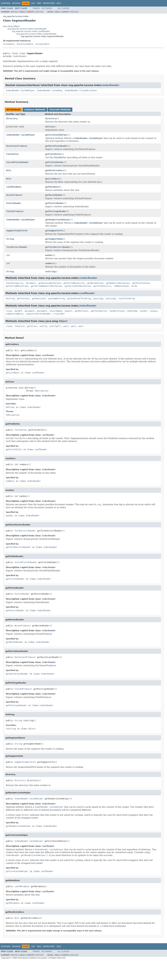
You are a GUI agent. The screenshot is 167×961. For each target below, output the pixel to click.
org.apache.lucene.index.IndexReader (27, 29)
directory (51, 118)
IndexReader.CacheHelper (20, 90)
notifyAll (55, 326)
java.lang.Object (11, 26)
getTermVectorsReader (57, 247)
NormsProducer (14, 195)
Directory (12, 118)
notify (43, 326)
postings (98, 298)
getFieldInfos (53, 154)
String (10, 239)
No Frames (47, 8)
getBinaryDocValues (49, 283)
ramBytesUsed (121, 286)
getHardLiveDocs (54, 170)
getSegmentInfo (54, 230)
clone (9, 326)
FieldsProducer (15, 211)
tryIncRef (59, 314)
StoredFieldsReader (17, 162)
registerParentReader (38, 314)
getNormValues (95, 283)
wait (65, 326)
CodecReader (20, 56)
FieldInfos (12, 154)
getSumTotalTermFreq (79, 298)
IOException (41, 391)
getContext (23, 298)
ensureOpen (56, 311)
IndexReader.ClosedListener (81, 90)
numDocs (49, 263)
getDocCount (39, 298)
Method (40, 12)
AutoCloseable (25, 44)
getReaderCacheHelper (57, 219)
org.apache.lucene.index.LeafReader (31, 31)
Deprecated (49, 3)
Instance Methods (34, 109)
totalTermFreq (127, 298)
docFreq (10, 298)
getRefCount (82, 311)
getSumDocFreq (56, 298)
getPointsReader (54, 203)
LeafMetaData (13, 187)
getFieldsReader (54, 162)
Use (33, 3)
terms (134, 286)
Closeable (8, 44)
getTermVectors (102, 286)
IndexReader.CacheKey (49, 90)
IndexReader (110, 85)
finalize (20, 326)
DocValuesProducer (16, 146)
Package (16, 3)
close (9, 311)
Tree (39, 3)
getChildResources (74, 283)
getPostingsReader (56, 211)
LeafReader (87, 293)
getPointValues (141, 283)
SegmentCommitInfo (16, 230)
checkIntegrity (14, 283)
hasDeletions (117, 311)
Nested (14, 12)
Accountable (42, 44)
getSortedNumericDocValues (46, 286)
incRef (143, 311)
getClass (32, 326)
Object (63, 321)
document (31, 283)
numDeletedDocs (14, 314)
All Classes (63, 8)
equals (68, 311)
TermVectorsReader (16, 247)
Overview (5, 3)
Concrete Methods (60, 109)
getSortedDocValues (17, 286)
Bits (8, 170)
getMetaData (52, 187)
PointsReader (13, 203)
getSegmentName (54, 239)
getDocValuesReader (56, 146)
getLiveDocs (52, 178)
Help (59, 3)
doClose (49, 126)
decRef (18, 311)
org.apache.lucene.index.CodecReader (36, 34)
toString (50, 271)
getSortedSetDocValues (78, 286)
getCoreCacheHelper (56, 135)
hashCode (132, 311)
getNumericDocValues (118, 283)
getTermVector (99, 311)
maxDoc (49, 255)
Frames (36, 8)
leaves (153, 311)
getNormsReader (54, 195)
